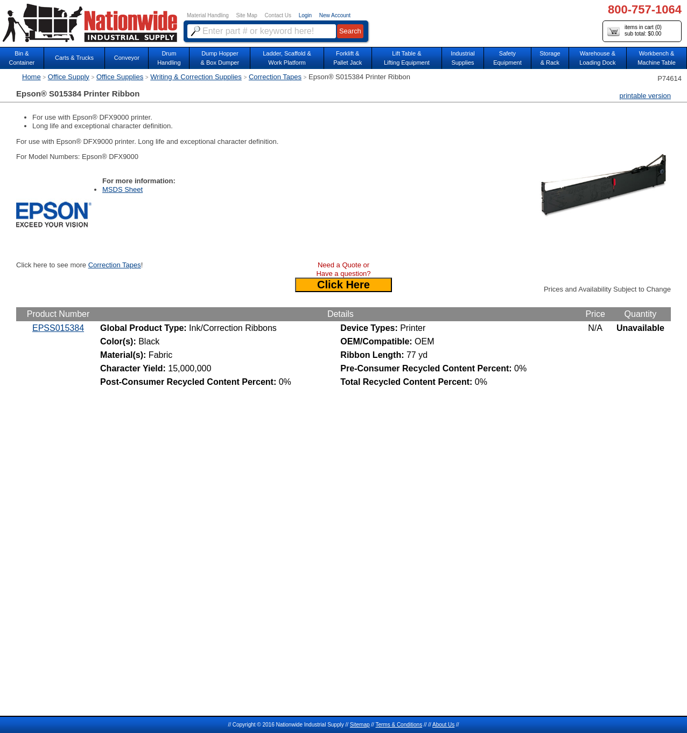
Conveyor (126, 57)
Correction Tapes (275, 77)
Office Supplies (119, 77)
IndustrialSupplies (463, 58)
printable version (645, 96)
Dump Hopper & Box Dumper (220, 58)
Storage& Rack (549, 58)
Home (31, 77)
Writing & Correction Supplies (196, 77)
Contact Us (278, 15)
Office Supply (68, 77)
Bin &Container (22, 58)
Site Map (246, 15)
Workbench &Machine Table (656, 58)
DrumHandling (168, 58)
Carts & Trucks (74, 57)
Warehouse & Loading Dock (597, 58)
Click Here (343, 285)
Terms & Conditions (398, 725)
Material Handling (208, 15)
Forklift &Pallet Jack (347, 58)
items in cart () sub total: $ (634, 31)
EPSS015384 (58, 328)
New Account (334, 15)
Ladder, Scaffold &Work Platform (287, 58)
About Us (443, 725)
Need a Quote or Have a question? (343, 269)
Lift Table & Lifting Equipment (407, 58)
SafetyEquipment (507, 58)
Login (305, 15)
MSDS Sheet (122, 189)
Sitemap (360, 725)
